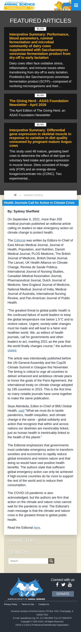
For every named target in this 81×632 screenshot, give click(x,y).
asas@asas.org (27, 618)
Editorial (19, 240)
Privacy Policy (10, 604)
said (21, 410)
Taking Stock (33, 195)
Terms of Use (28, 604)
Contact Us (43, 604)
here (37, 527)
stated (12, 350)
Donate (63, 594)
